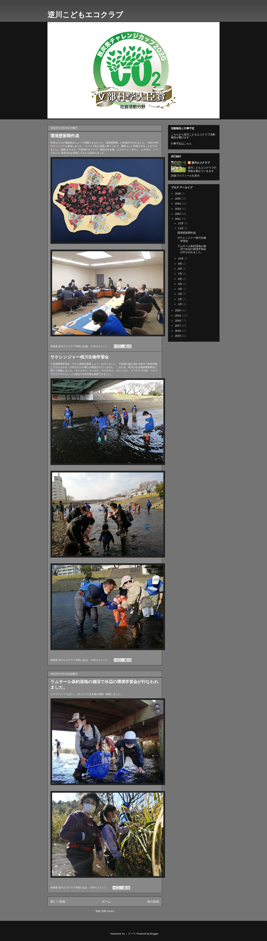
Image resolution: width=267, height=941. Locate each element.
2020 (178, 310)
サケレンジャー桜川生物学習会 (79, 357)
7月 (180, 273)
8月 (180, 268)
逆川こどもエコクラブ (85, 15)
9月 (180, 263)
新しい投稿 (57, 901)
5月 (180, 283)
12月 (181, 223)
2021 (178, 218)
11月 (181, 228)
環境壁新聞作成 (64, 136)
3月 (180, 293)
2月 (180, 299)
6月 (180, 278)
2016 (178, 330)
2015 (178, 335)
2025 (178, 198)
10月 (181, 258)
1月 (180, 304)
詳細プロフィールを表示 (185, 175)
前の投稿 (153, 901)
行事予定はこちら (181, 143)
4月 (180, 288)
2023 (178, 208)
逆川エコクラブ (201, 162)
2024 (178, 203)
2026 (178, 193)
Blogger (154, 933)
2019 (178, 315)
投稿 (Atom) (107, 911)
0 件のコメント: (100, 346)
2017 (178, 325)
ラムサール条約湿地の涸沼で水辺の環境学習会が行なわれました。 (191, 249)
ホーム (106, 901)
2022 (178, 213)
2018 (178, 320)
